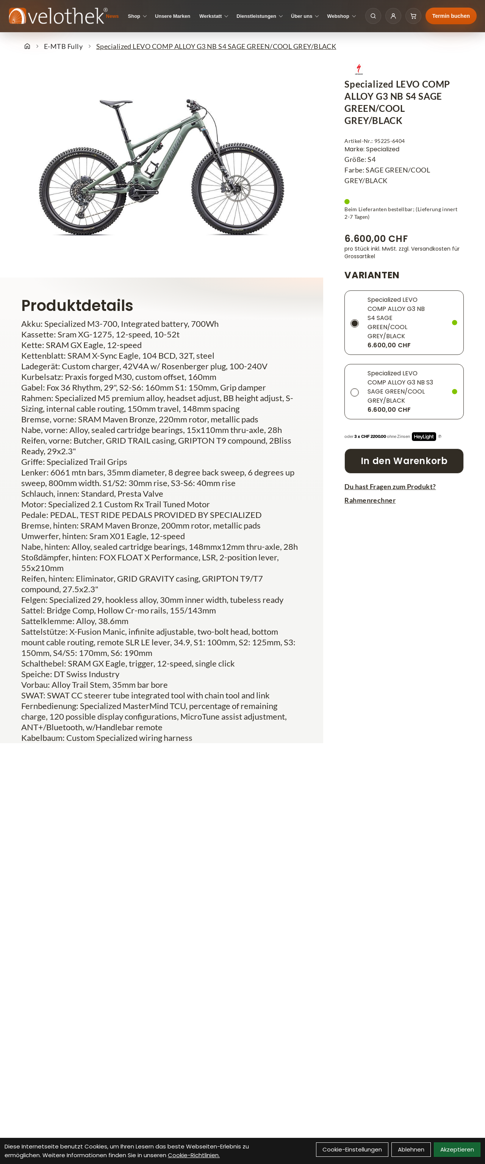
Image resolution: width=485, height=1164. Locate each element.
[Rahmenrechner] (404, 500)
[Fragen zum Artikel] (404, 486)
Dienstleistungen (256, 16)
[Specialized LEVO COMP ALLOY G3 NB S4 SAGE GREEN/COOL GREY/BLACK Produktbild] (161, 167)
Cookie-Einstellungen (352, 1149)
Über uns (301, 16)
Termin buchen (451, 16)
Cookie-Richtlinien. (194, 1155)
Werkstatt (210, 16)
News (112, 16)
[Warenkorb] (413, 16)
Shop (134, 16)
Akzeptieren (457, 1149)
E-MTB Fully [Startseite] (63, 46)
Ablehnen (411, 1149)
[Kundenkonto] (393, 16)
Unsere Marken (172, 16)
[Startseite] (27, 46)
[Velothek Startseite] (58, 16)
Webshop (338, 16)
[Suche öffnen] (373, 16)
